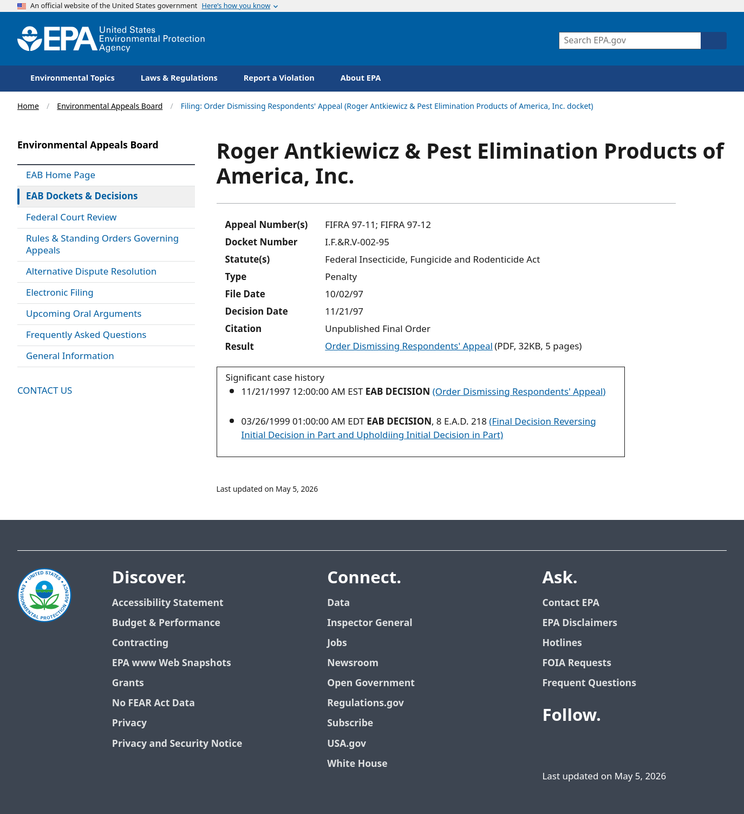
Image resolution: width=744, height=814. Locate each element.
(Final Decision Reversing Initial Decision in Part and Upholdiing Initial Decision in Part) (419, 428)
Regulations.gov (365, 703)
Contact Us (44, 391)
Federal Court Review (71, 217)
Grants (128, 683)
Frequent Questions (589, 683)
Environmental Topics (72, 78)
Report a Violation (279, 78)
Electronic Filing (60, 293)
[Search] (714, 40)
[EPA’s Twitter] (579, 746)
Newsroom (352, 663)
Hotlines (562, 643)
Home (28, 106)
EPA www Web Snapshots (171, 663)
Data (338, 603)
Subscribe (350, 723)
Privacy (129, 723)
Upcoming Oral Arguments (83, 314)
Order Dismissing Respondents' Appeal (408, 346)
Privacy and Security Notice (177, 744)
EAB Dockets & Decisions (82, 196)
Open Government (371, 683)
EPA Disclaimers (579, 623)
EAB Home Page (60, 175)
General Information (70, 356)
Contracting (140, 643)
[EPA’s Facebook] (553, 746)
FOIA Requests (576, 663)
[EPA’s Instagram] (657, 746)
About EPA (361, 78)
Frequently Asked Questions (86, 335)
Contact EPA (570, 603)
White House (357, 764)
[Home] (111, 39)
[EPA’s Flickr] (631, 746)
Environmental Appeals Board (109, 106)
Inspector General (370, 623)
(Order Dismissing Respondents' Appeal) (519, 392)
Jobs (337, 643)
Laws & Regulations (179, 78)
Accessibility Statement (168, 603)
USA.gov (346, 744)
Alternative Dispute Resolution (91, 272)
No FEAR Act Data (153, 703)
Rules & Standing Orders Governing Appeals (102, 245)
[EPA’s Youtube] (605, 746)
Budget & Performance (166, 623)
